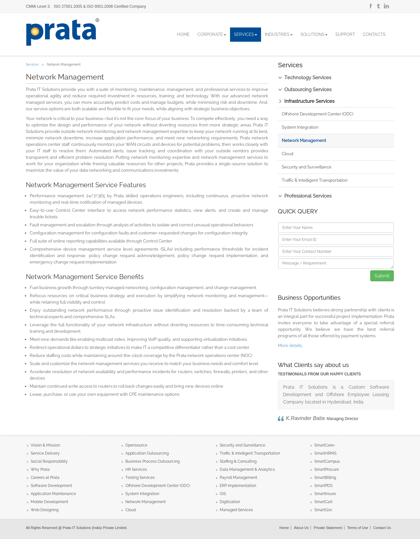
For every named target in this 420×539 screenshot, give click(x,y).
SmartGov (323, 510)
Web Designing (44, 510)
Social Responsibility (49, 461)
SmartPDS (323, 485)
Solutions (314, 34)
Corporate (211, 34)
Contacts (374, 34)
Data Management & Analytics (247, 469)
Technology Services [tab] (307, 78)
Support (345, 34)
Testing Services (140, 477)
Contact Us (382, 528)
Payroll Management (238, 477)
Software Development (51, 485)
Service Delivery (45, 453)
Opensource (136, 445)
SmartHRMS (325, 453)
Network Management (304, 140)
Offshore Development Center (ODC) (317, 114)
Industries (279, 34)
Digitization (230, 502)
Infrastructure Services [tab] (309, 101)
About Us (301, 528)
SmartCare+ (324, 445)
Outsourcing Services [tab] (307, 89)
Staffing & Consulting (238, 461)
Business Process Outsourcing (152, 461)
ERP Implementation (238, 485)
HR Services (136, 469)
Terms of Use (357, 528)
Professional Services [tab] (307, 196)
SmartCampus (327, 461)
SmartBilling (325, 477)
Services (245, 34)
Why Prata (40, 469)
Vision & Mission (45, 445)
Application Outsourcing (147, 453)
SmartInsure (325, 493)
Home (183, 34)
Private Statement (328, 528)
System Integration (300, 127)
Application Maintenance (53, 493)
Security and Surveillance (306, 167)
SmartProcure (326, 469)
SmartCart (323, 502)
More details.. (290, 345)
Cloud (287, 153)
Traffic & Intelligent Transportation (315, 180)
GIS (223, 493)
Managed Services (236, 510)
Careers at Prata (45, 477)
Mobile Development (49, 502)
